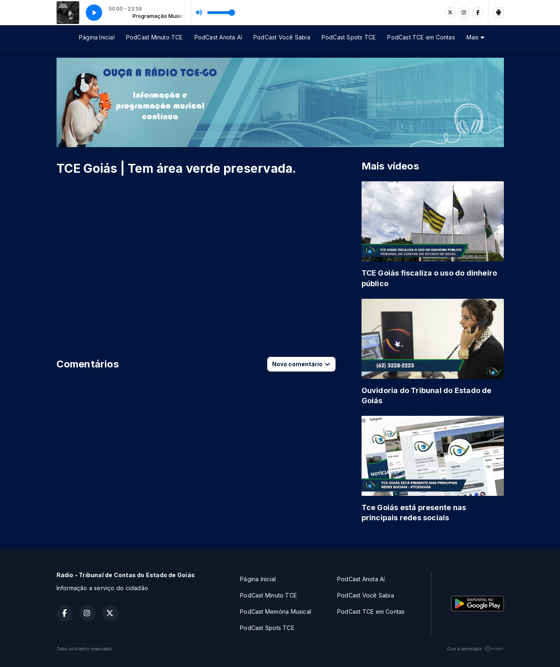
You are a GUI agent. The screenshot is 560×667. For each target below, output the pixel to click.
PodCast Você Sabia (281, 37)
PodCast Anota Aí (218, 37)
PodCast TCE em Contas (421, 37)
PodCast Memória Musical (275, 611)
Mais (475, 37)
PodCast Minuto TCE (154, 37)
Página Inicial (97, 37)
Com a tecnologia (475, 649)
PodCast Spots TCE (349, 37)
